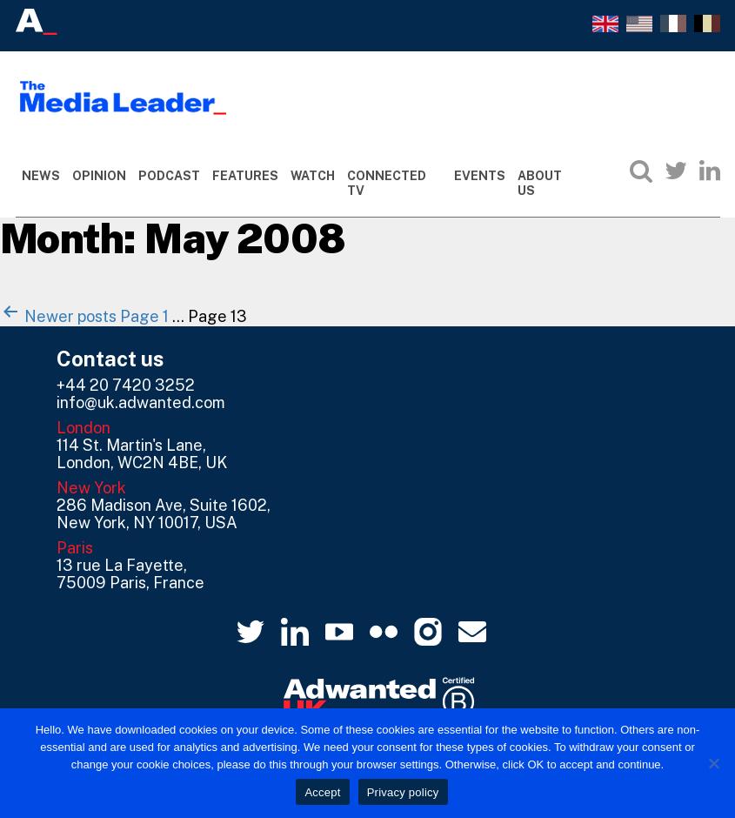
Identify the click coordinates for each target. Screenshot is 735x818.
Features (245, 176)
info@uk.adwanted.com (141, 402)
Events (479, 176)
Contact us (110, 358)
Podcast (169, 176)
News (41, 176)
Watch (313, 176)
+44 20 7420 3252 (126, 385)
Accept (322, 792)
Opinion (99, 176)
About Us (540, 183)
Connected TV (386, 183)
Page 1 (144, 316)
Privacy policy (403, 792)
